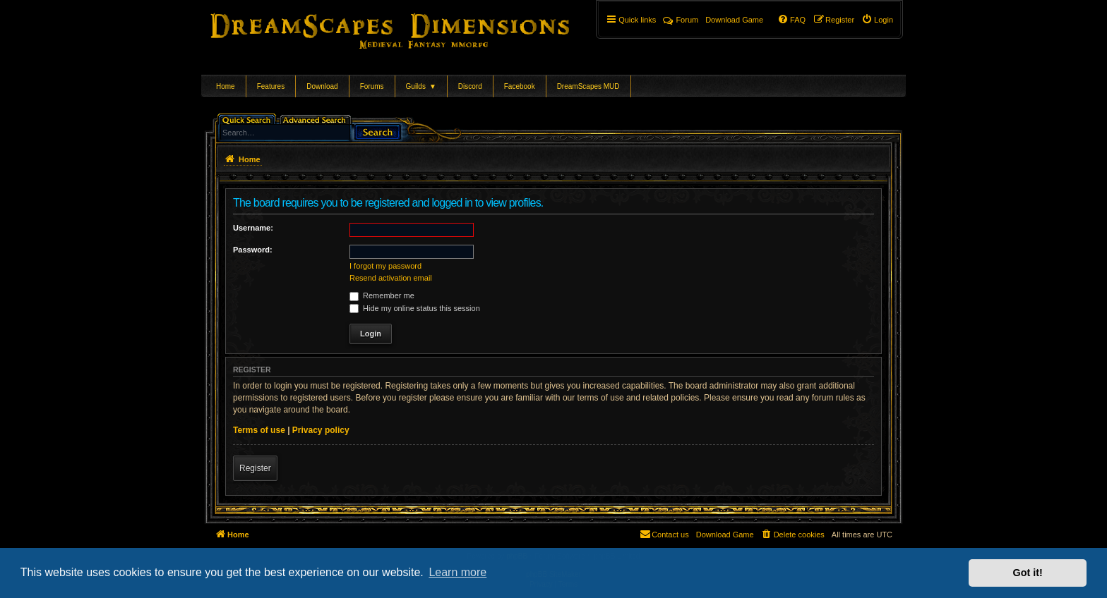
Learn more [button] (457, 572)
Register (255, 468)
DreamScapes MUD (588, 86)
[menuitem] (877, 19)
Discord (470, 86)
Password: (253, 249)
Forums (372, 86)
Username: (253, 228)
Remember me (381, 295)
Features (271, 86)
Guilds (421, 86)
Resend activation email (390, 278)
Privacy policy (320, 430)
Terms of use (259, 430)
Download (321, 86)
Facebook (519, 86)
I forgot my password (385, 266)
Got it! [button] (1028, 572)
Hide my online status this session (414, 308)
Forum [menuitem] (680, 20)
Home (225, 86)
